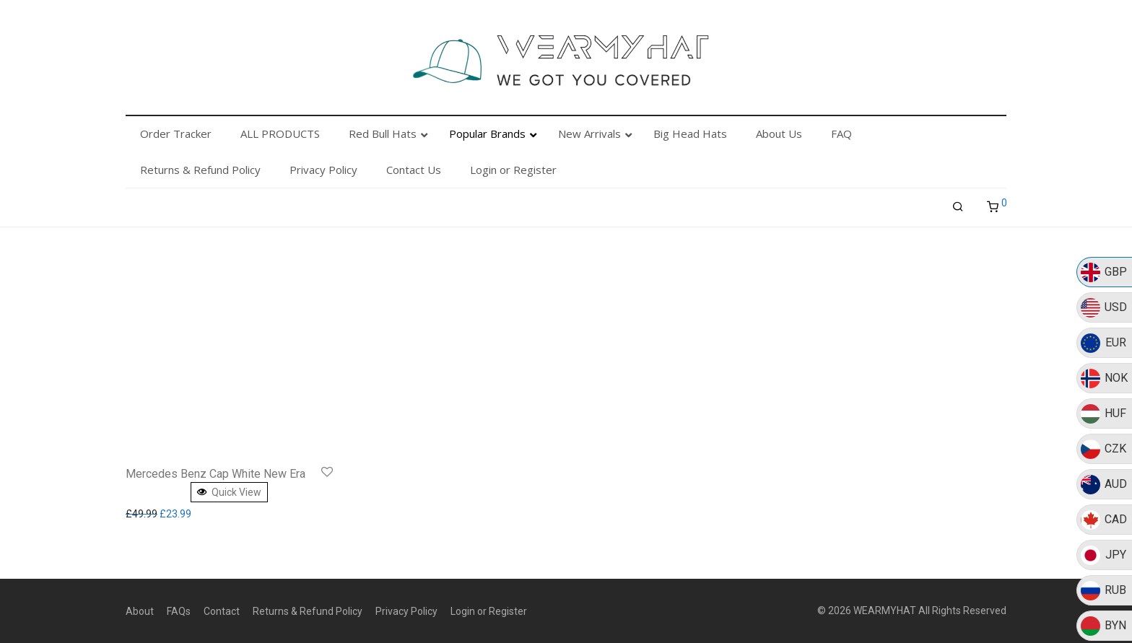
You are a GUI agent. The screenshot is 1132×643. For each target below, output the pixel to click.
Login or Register (488, 611)
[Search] (958, 207)
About (140, 611)
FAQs (179, 611)
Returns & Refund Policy (307, 611)
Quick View (229, 492)
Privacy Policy (406, 611)
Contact (222, 611)
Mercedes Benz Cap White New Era (215, 474)
